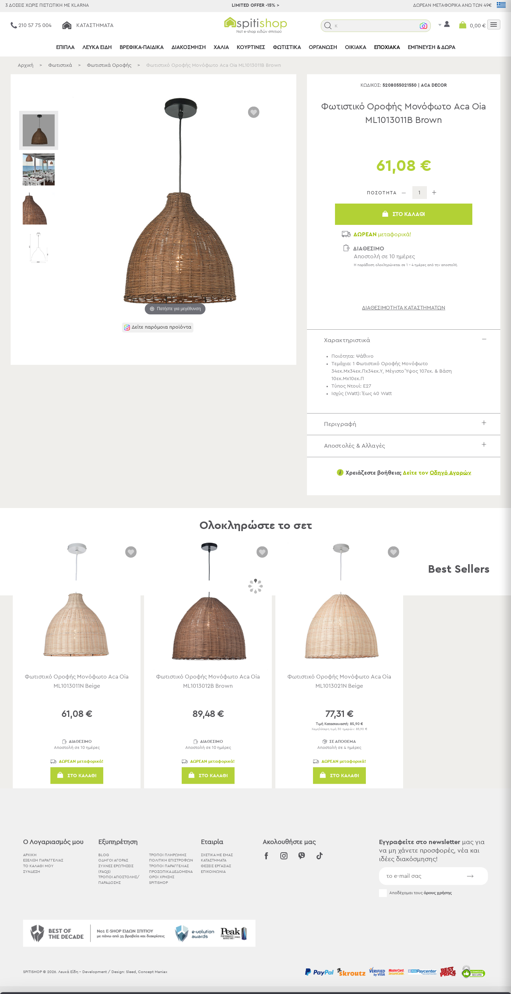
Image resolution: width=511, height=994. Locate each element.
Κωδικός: (371, 85)
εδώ (312, 935)
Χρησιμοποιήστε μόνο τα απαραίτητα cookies (451, 943)
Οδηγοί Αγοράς (113, 860)
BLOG (103, 855)
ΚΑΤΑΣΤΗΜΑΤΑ (213, 860)
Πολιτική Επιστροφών (171, 860)
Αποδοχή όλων (451, 915)
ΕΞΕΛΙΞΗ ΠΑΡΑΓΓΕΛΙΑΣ (43, 860)
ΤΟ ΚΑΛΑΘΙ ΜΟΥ (38, 866)
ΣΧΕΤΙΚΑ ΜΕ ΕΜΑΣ (217, 855)
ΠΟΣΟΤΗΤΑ (382, 193)
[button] (342, 25)
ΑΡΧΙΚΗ (30, 855)
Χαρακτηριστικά (407, 340)
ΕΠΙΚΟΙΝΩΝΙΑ (213, 872)
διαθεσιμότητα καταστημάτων (403, 307)
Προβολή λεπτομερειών (391, 980)
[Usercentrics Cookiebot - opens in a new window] (46, 980)
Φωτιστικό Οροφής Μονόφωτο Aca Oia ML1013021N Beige (339, 681)
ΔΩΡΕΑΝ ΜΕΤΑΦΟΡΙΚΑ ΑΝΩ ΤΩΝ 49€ (452, 5)
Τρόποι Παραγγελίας (169, 866)
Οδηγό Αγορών (450, 472)
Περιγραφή (407, 424)
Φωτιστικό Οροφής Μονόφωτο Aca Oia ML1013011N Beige (76, 681)
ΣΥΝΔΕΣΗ (31, 872)
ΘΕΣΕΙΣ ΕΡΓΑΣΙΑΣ (216, 866)
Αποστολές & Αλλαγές (407, 446)
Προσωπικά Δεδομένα (171, 872)
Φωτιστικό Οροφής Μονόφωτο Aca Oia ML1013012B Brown (208, 681)
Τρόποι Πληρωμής (167, 855)
